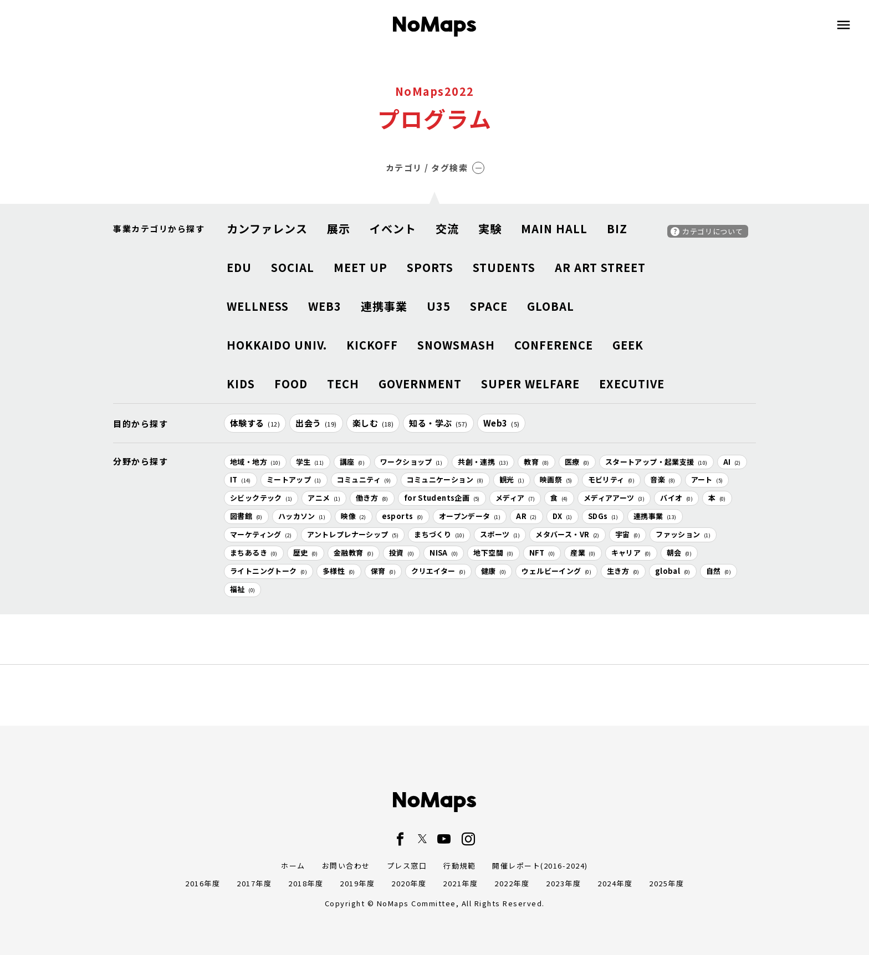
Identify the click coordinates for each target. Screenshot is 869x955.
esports (402, 516)
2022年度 (511, 883)
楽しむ (373, 423)
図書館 (246, 516)
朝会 (679, 552)
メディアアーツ (614, 497)
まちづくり (439, 534)
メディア (515, 497)
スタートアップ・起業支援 (656, 461)
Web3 (501, 423)
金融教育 (354, 552)
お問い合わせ (346, 865)
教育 (536, 461)
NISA (444, 552)
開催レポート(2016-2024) (540, 865)
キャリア (631, 552)
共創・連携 (483, 461)
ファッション (683, 534)
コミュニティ (364, 479)
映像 (353, 516)
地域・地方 (255, 461)
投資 (401, 552)
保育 (383, 571)
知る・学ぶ (438, 423)
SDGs (603, 516)
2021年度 (460, 883)
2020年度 (408, 883)
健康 (493, 571)
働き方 (372, 497)
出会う (316, 423)
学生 (310, 461)
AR (526, 516)
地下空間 (493, 552)
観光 (511, 479)
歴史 (305, 552)
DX (562, 516)
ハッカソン (302, 516)
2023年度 (563, 883)
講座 (352, 461)
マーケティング (261, 534)
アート (707, 479)
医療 (577, 461)
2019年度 (357, 883)
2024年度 (614, 883)
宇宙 (627, 534)
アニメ (324, 497)
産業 (582, 552)
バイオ (676, 497)
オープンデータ (469, 516)
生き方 (623, 571)
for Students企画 (442, 497)
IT (240, 479)
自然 (718, 571)
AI (732, 461)
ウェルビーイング (556, 571)
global (673, 571)
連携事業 (655, 516)
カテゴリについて (712, 231)
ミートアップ (294, 479)
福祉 (242, 589)
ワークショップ (411, 461)
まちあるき (254, 552)
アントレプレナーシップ (352, 534)
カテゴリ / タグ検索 (435, 167)
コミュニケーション (445, 479)
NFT (542, 552)
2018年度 (305, 883)
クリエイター (438, 571)
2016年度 (202, 883)
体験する (255, 423)
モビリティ (611, 479)
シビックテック (261, 497)
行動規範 (459, 865)
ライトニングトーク (268, 571)
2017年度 (254, 883)
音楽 (662, 479)
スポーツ (500, 534)
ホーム (293, 865)
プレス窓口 (407, 865)
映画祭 (556, 479)
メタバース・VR (567, 534)
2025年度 (666, 883)
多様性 (339, 571)
